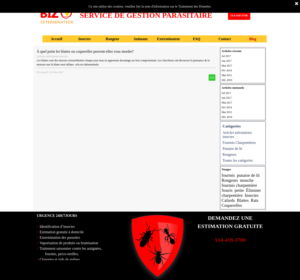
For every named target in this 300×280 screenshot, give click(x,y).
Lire (212, 77)
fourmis (228, 175)
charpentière (232, 195)
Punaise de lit (232, 148)
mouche (246, 180)
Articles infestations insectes (52, 56)
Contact (224, 39)
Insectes (251, 195)
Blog (252, 39)
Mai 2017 (227, 65)
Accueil (56, 39)
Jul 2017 (226, 56)
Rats (254, 200)
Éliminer (253, 190)
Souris (227, 190)
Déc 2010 (227, 80)
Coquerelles (232, 205)
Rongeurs (229, 154)
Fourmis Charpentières (239, 143)
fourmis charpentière (239, 185)
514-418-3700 (230, 240)
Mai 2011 (227, 75)
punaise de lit (248, 175)
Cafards (228, 200)
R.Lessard (42, 72)
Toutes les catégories (237, 160)
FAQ (196, 39)
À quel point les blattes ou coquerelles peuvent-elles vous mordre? (85, 51)
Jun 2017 (227, 60)
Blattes (243, 200)
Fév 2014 (227, 70)
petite (239, 190)
